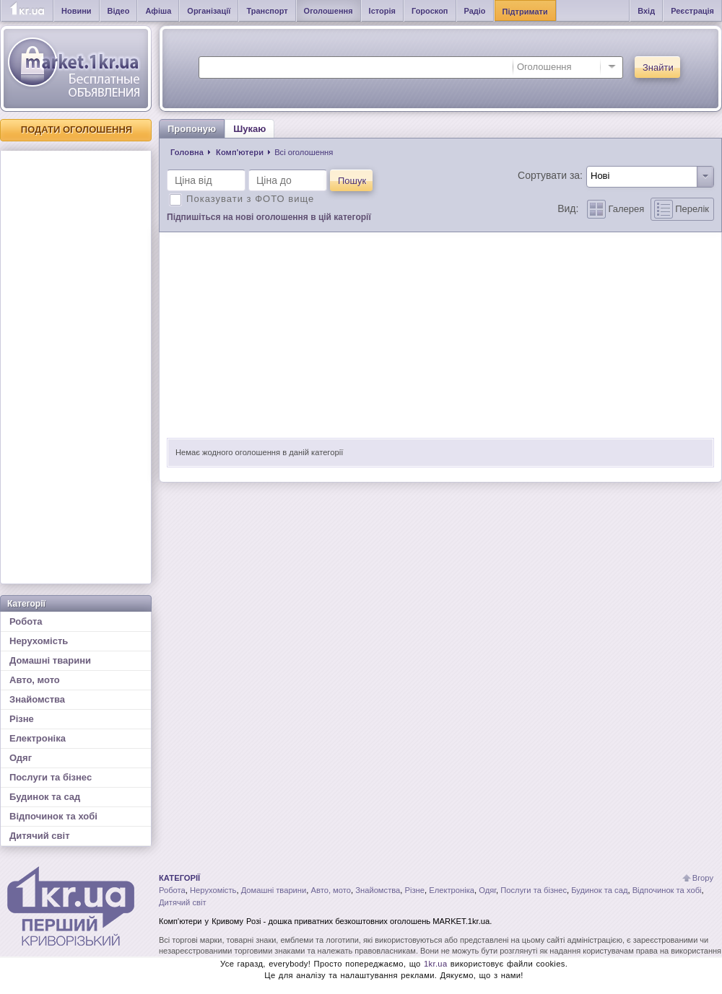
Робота (26, 621)
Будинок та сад (44, 796)
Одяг (20, 757)
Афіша (158, 10)
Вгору (702, 878)
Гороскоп (430, 10)
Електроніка (37, 738)
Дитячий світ (39, 835)
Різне (21, 718)
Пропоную (192, 128)
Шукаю (249, 128)
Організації (208, 10)
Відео (119, 10)
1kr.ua (436, 963)
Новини (76, 10)
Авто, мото (34, 679)
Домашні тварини (50, 660)
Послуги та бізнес (50, 777)
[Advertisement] (76, 367)
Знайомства (37, 699)
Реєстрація (692, 10)
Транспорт (266, 10)
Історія (382, 10)
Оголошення (328, 10)
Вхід (646, 10)
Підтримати (525, 11)
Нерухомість (38, 640)
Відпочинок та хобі (53, 816)
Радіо (475, 10)
